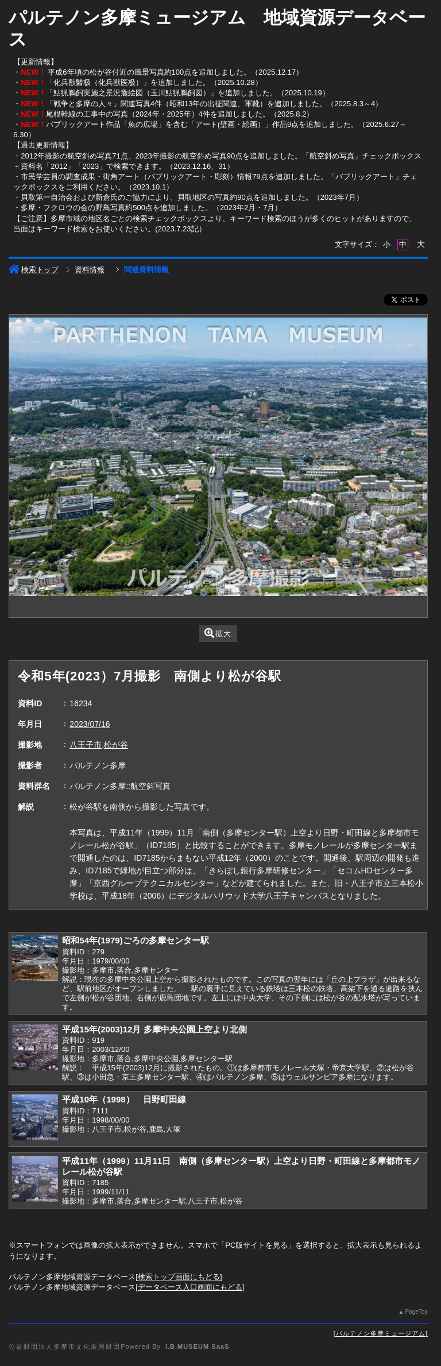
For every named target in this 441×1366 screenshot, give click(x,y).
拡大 (217, 633)
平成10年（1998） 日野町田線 (123, 1099)
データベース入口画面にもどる (190, 1287)
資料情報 (90, 269)
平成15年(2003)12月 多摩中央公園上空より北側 (154, 1029)
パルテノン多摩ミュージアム (380, 1333)
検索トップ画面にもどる (179, 1276)
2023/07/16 (89, 724)
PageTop (416, 1312)
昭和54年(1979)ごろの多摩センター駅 (135, 940)
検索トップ (34, 269)
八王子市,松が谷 (98, 744)
